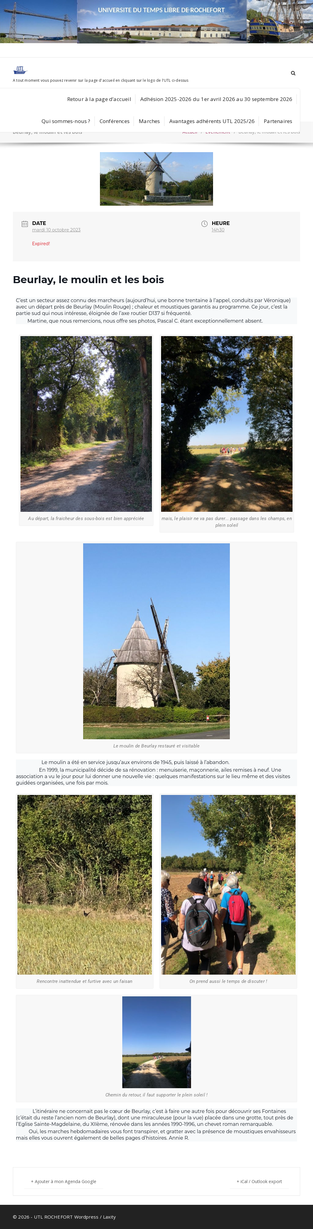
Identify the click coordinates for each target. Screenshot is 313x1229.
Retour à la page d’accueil (99, 99)
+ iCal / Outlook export (256, 1181)
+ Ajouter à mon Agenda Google (66, 1181)
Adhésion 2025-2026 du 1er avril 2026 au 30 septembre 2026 (216, 99)
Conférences (115, 121)
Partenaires (278, 121)
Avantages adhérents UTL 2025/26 (212, 121)
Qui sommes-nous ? (66, 121)
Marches (149, 121)
